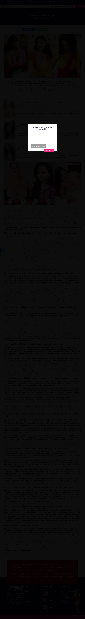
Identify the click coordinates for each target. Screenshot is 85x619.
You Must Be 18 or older (38, 146)
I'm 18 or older (49, 150)
